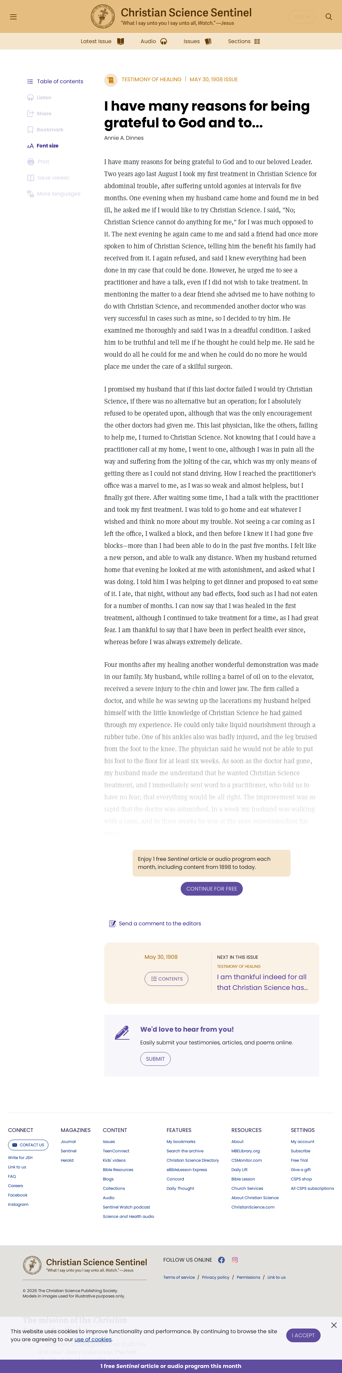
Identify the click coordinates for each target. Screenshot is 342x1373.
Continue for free (210, 876)
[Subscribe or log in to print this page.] (39, 162)
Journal (68, 1129)
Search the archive (185, 1138)
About (237, 1129)
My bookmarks (181, 1129)
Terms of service (179, 1264)
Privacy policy (215, 1264)
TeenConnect (116, 1138)
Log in (302, 16)
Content (115, 1117)
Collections (114, 1176)
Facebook (17, 1182)
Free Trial (299, 1148)
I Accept (303, 1334)
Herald (67, 1148)
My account (302, 1129)
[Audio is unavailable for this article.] (41, 98)
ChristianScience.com (253, 1194)
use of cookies (93, 1339)
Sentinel (68, 1138)
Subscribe (300, 1138)
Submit (152, 1046)
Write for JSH (20, 1145)
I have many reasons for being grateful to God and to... (204, 114)
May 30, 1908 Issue (210, 79)
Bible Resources (118, 1157)
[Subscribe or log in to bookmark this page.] (46, 130)
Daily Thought (180, 1176)
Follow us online (187, 1247)
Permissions (248, 1264)
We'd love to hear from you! (184, 1017)
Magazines (76, 1117)
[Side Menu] (13, 17)
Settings (303, 1117)
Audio (109, 1185)
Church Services (247, 1176)
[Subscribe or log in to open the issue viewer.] (49, 178)
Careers (15, 1173)
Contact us (28, 1132)
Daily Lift (239, 1157)
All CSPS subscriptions (312, 1176)
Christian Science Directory (193, 1148)
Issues (109, 1129)
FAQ (12, 1164)
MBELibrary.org (245, 1138)
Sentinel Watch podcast (126, 1194)
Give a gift (301, 1157)
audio (128, 1204)
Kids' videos (114, 1148)
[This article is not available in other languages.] (55, 194)
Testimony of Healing (148, 79)
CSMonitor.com (246, 1148)
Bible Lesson (243, 1166)
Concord (175, 1166)
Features (179, 1117)
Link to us (17, 1154)
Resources (246, 1117)
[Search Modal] (329, 17)
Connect (20, 1117)
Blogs (108, 1166)
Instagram (18, 1192)
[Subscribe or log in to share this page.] (41, 114)
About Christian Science (255, 1185)
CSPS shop (301, 1166)
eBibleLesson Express (187, 1157)
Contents (163, 966)
